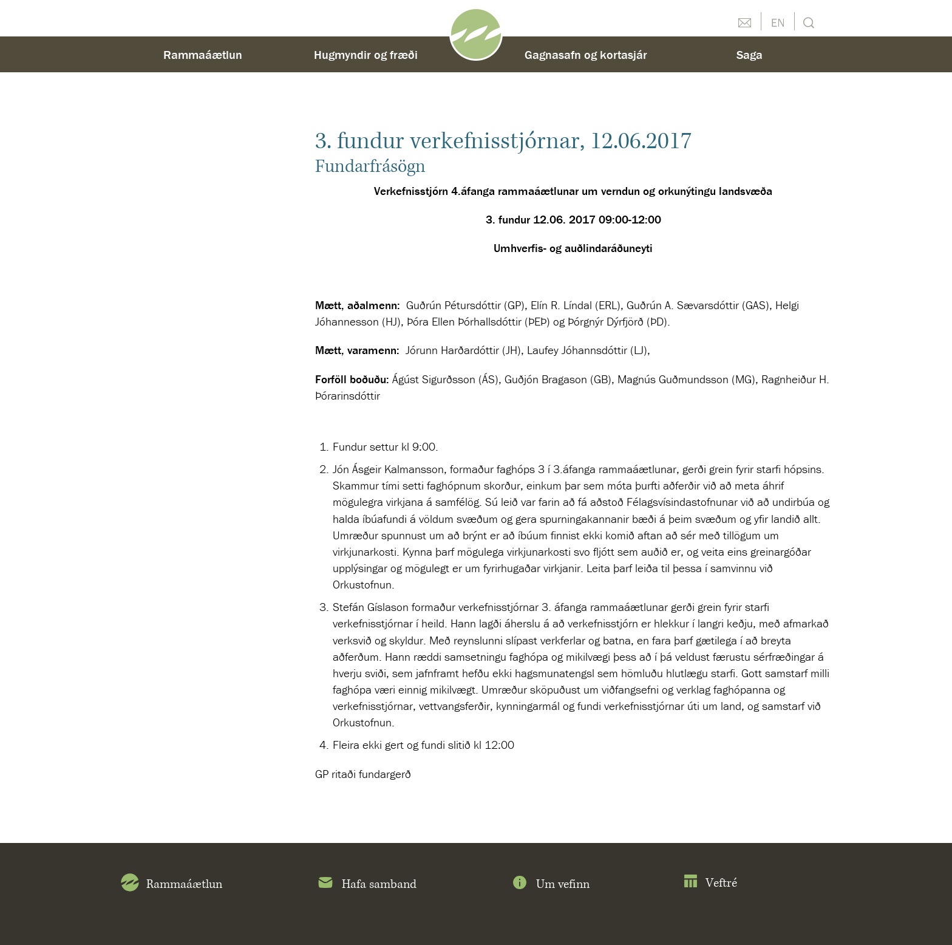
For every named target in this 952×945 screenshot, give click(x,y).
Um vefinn (550, 884)
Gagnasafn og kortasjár (586, 54)
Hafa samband (366, 884)
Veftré (710, 883)
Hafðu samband (744, 21)
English (777, 21)
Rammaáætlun (202, 54)
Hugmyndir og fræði (366, 54)
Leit (807, 21)
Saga (749, 54)
